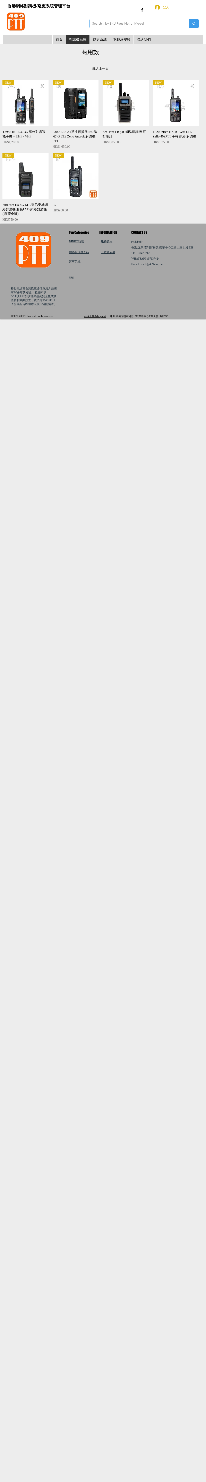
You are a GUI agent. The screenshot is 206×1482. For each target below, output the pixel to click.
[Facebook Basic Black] (142, 10)
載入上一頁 (100, 68)
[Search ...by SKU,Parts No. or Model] (136, 23)
